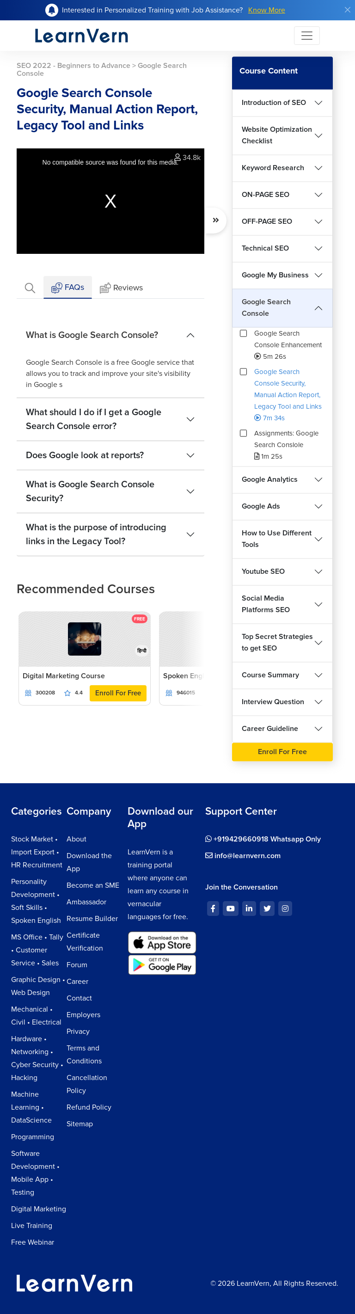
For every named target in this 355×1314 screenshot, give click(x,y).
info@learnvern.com (243, 855)
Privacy (78, 1031)
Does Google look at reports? (85, 455)
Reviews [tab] (121, 288)
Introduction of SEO (274, 102)
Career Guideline (270, 728)
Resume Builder (92, 918)
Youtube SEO (263, 571)
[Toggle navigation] (307, 35)
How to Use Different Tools (277, 538)
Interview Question (273, 701)
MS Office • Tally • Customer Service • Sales (37, 950)
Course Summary (270, 675)
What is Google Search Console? (92, 335)
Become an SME (93, 885)
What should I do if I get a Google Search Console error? (93, 419)
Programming (32, 1137)
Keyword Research (273, 167)
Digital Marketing (38, 1209)
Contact (79, 998)
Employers (83, 1014)
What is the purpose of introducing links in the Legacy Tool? (96, 534)
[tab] (30, 287)
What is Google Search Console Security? (90, 491)
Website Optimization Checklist (277, 135)
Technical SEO (265, 248)
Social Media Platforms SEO (266, 604)
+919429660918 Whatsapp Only (263, 839)
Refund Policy (89, 1107)
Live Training (31, 1225)
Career (77, 981)
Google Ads (261, 506)
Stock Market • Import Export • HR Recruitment (36, 852)
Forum (77, 965)
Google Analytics (270, 479)
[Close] (347, 9)
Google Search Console (266, 307)
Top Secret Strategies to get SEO (277, 642)
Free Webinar (32, 1242)
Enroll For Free (118, 693)
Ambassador (86, 902)
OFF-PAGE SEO (267, 221)
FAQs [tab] (67, 288)
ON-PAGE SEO (265, 194)
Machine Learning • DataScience (31, 1107)
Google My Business (275, 275)
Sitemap (80, 1124)
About (76, 839)
